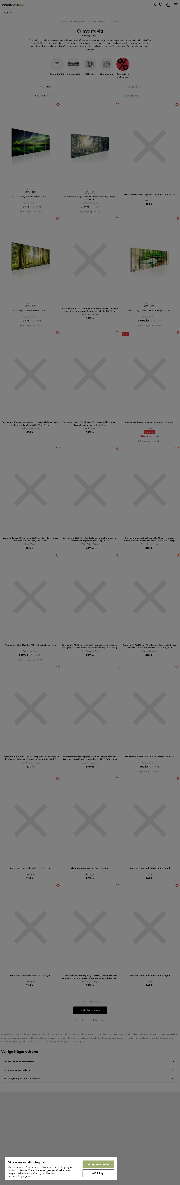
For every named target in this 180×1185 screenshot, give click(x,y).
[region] (61, 1168)
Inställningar (98, 1173)
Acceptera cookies (98, 1164)
